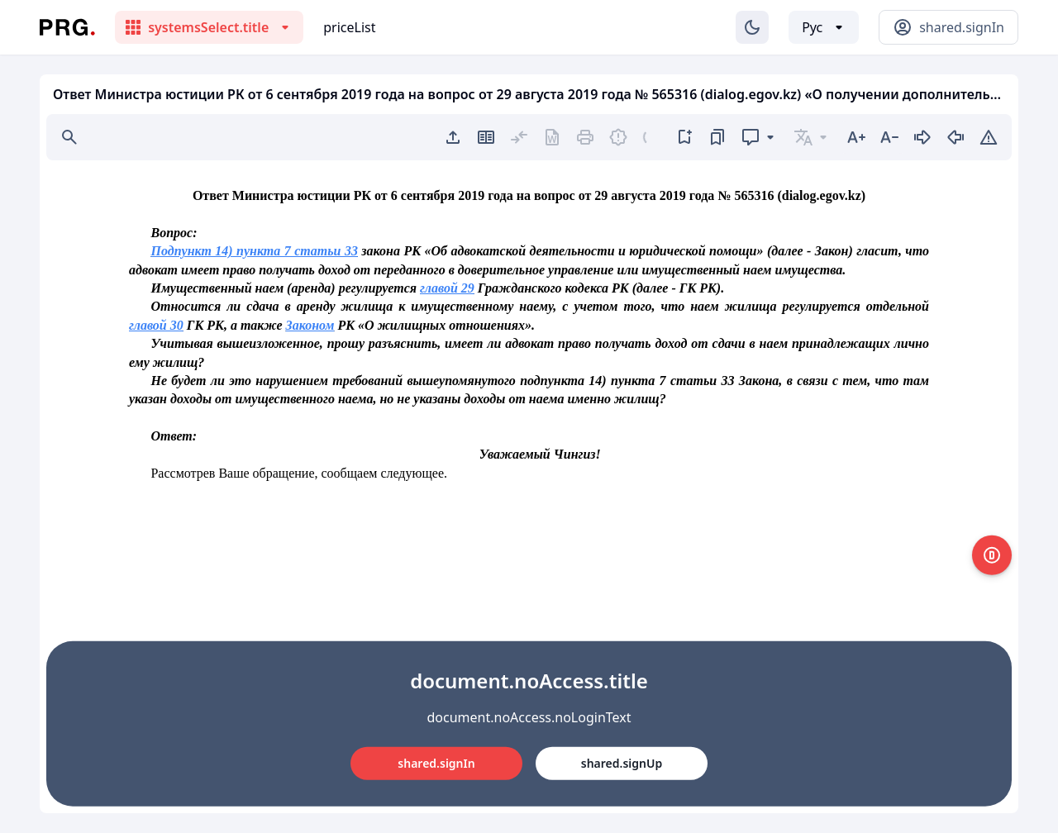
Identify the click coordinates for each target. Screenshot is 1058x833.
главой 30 (156, 325)
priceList (349, 27)
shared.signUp (621, 763)
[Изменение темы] (752, 27)
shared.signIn (436, 763)
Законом (310, 325)
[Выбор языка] (824, 27)
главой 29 (447, 288)
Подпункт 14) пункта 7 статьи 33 (253, 251)
